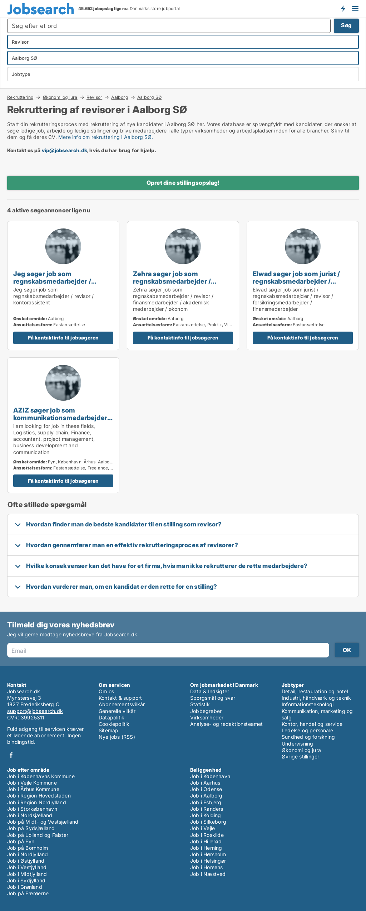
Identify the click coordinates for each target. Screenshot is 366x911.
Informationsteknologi (307, 704)
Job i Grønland (24, 887)
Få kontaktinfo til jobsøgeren (63, 337)
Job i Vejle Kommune (32, 783)
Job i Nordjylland (27, 854)
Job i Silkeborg (208, 822)
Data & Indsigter (209, 691)
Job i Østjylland (25, 861)
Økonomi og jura (60, 97)
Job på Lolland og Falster (37, 835)
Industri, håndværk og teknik (316, 698)
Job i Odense (206, 789)
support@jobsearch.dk (35, 711)
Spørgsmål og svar (212, 698)
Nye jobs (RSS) (117, 737)
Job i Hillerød (206, 841)
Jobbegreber (206, 711)
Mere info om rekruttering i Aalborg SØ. (105, 137)
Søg (346, 25)
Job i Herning (206, 848)
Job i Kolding (205, 815)
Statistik (200, 704)
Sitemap (108, 730)
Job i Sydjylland (26, 880)
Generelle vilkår (117, 711)
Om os (106, 691)
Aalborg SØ (149, 97)
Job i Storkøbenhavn (32, 809)
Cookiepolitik (114, 724)
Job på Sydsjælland (31, 828)
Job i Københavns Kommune (41, 776)
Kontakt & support (120, 698)
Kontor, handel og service (312, 724)
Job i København (210, 776)
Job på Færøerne (28, 893)
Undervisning (297, 744)
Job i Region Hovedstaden (39, 795)
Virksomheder (206, 717)
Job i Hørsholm (208, 854)
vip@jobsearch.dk (64, 150)
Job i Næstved (208, 874)
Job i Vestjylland (26, 867)
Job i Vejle (202, 828)
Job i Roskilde (207, 835)
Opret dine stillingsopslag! (183, 182)
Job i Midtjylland (27, 874)
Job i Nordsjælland (30, 815)
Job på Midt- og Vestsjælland (43, 822)
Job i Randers (206, 809)
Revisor (94, 97)
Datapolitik (111, 717)
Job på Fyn (20, 841)
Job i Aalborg (206, 795)
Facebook (11, 755)
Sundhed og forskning (308, 737)
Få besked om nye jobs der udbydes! (342, 8)
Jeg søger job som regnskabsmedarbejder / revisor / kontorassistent (52, 281)
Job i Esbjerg (206, 802)
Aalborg (119, 97)
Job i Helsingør (208, 861)
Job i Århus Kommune (33, 789)
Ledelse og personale (307, 730)
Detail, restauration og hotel (315, 691)
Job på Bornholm (27, 848)
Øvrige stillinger (300, 756)
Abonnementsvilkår (122, 704)
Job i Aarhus (205, 783)
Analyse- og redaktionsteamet (226, 724)
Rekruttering (20, 97)
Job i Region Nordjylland (36, 802)
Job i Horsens (206, 867)
